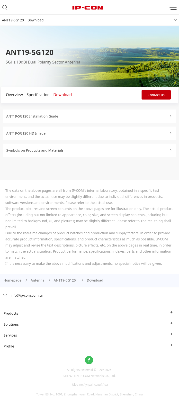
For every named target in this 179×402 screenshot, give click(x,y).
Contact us (156, 94)
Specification (38, 94)
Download (62, 94)
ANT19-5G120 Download (23, 20)
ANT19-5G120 (66, 280)
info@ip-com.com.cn (22, 295)
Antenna (38, 280)
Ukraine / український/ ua (90, 384)
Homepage (12, 280)
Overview (14, 94)
